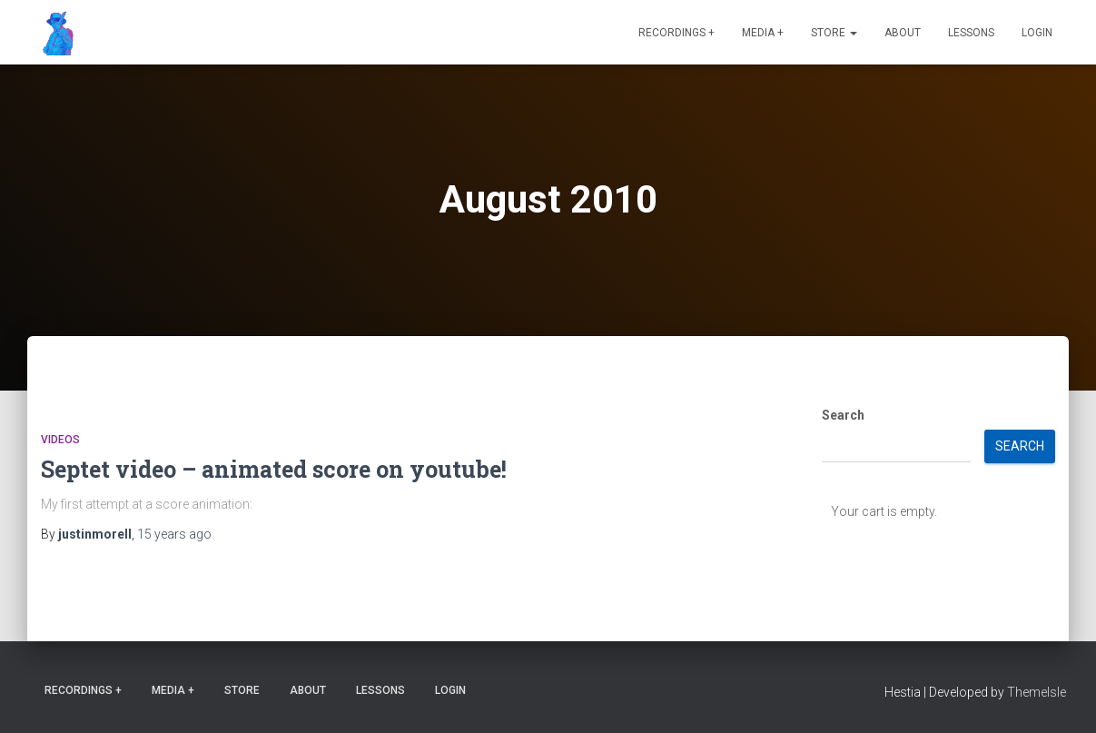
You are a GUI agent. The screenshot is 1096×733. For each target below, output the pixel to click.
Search (843, 415)
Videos (60, 439)
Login (1037, 32)
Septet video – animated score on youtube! (274, 469)
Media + (763, 32)
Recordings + (676, 32)
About (902, 32)
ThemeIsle (1036, 692)
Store (834, 32)
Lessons (971, 32)
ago (174, 534)
